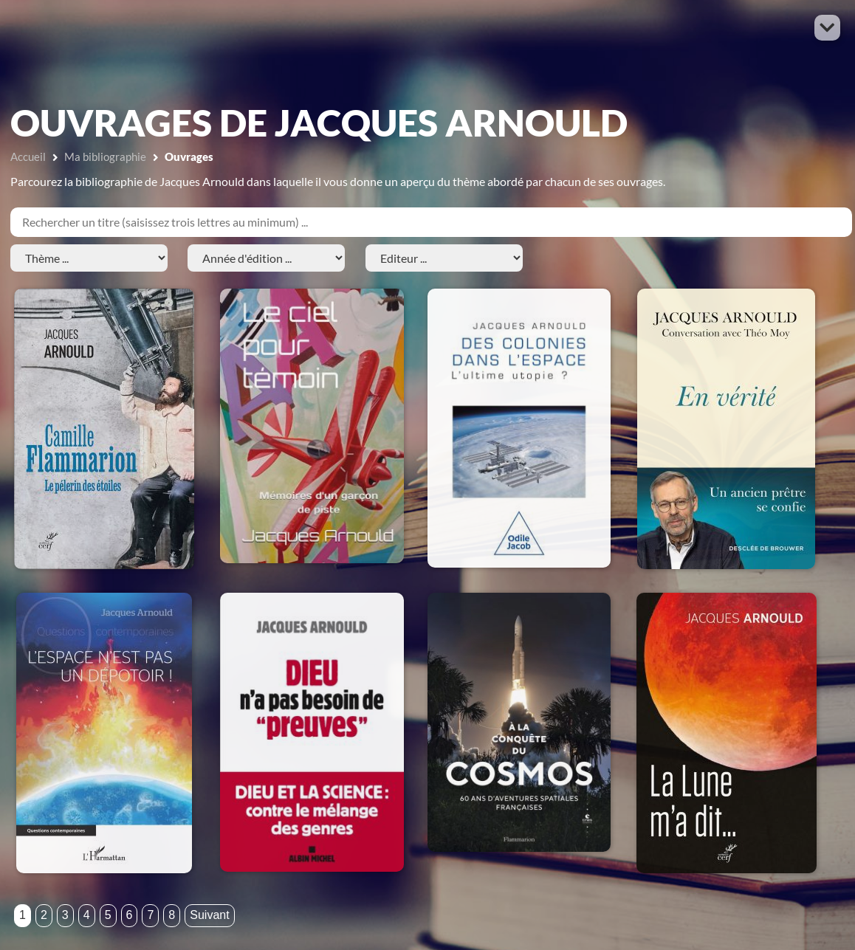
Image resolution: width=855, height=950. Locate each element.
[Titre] (431, 222)
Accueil (28, 156)
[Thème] (89, 258)
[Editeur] (444, 258)
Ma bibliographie (105, 156)
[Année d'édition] (266, 258)
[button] (827, 28)
